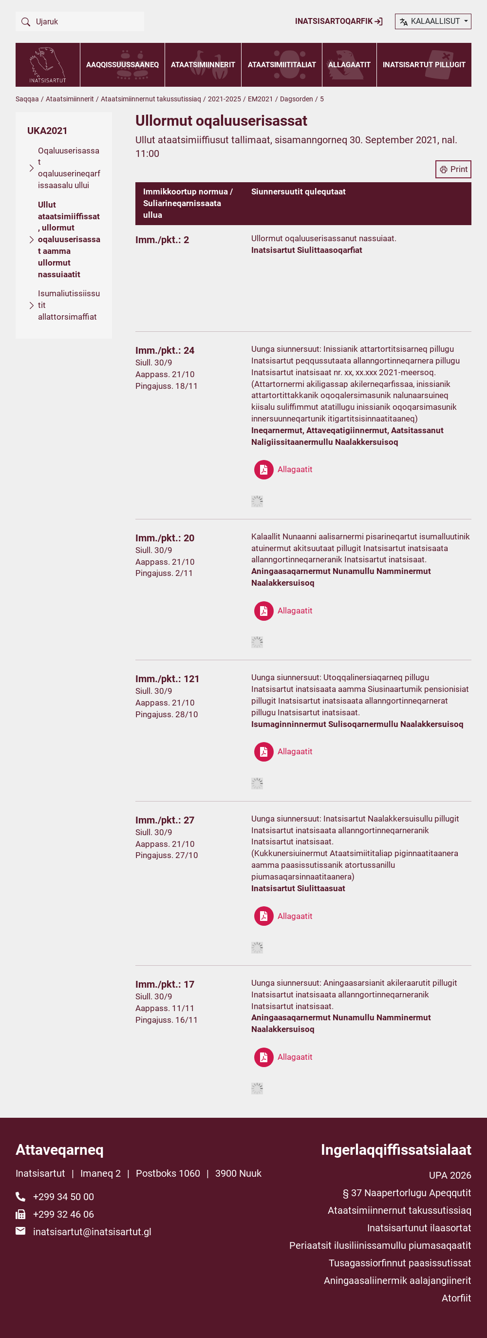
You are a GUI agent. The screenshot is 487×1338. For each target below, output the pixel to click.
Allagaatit (349, 64)
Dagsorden (296, 99)
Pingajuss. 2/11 (164, 573)
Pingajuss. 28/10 (166, 714)
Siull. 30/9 (153, 362)
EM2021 (260, 99)
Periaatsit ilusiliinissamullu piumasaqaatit (380, 1245)
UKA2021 (47, 130)
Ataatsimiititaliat (282, 64)
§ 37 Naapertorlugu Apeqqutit (407, 1193)
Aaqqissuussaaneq (122, 64)
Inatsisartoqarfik (339, 21)
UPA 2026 (450, 1175)
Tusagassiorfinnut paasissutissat (400, 1263)
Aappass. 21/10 (165, 374)
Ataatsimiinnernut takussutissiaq (151, 99)
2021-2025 (224, 99)
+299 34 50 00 (63, 1197)
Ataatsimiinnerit (203, 64)
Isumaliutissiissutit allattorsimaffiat (69, 305)
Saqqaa (27, 99)
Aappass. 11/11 (165, 1008)
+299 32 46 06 (63, 1214)
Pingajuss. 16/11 (166, 1020)
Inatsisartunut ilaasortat (419, 1228)
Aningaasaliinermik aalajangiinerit (397, 1280)
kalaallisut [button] (430, 22)
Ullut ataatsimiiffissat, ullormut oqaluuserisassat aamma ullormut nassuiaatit (69, 239)
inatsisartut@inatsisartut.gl (92, 1232)
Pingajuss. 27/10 (166, 855)
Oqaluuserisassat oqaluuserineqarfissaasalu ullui (69, 168)
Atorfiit (456, 1298)
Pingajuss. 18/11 (166, 386)
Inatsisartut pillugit (424, 64)
